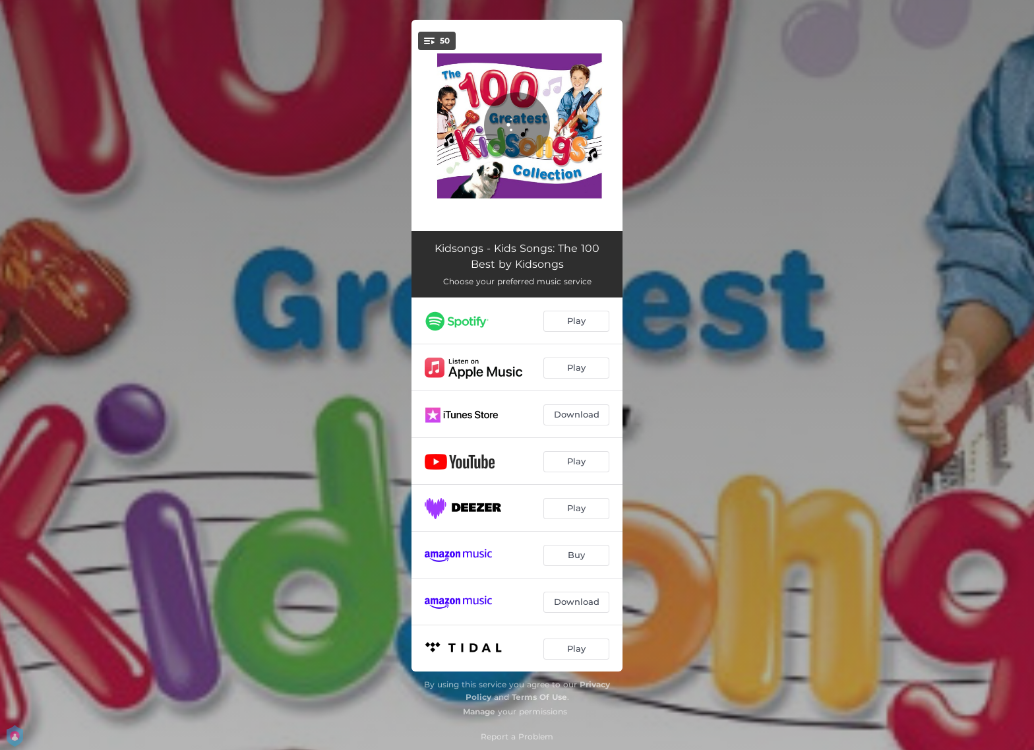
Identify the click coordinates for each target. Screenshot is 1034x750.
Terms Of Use (539, 697)
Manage (479, 711)
